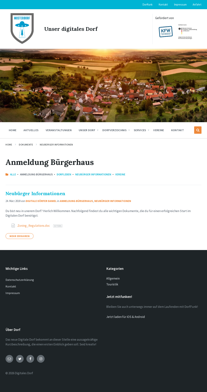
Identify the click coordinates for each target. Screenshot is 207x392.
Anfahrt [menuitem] (197, 4)
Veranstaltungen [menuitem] (59, 130)
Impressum (13, 293)
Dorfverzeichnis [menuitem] (114, 130)
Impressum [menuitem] (180, 4)
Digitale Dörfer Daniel (41, 201)
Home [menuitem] (12, 130)
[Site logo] (22, 44)
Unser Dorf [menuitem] (87, 130)
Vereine (120, 174)
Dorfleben (64, 174)
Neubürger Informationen (56, 144)
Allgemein (113, 278)
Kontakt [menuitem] (163, 4)
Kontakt (11, 286)
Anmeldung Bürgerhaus (76, 201)
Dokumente (26, 144)
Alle (13, 174)
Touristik (112, 284)
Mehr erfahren (20, 236)
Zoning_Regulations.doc (33, 225)
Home (9, 144)
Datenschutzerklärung (20, 279)
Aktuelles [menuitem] (31, 130)
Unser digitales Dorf (71, 28)
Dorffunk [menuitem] (147, 4)
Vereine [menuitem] (158, 130)
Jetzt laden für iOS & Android (125, 317)
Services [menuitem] (140, 130)
